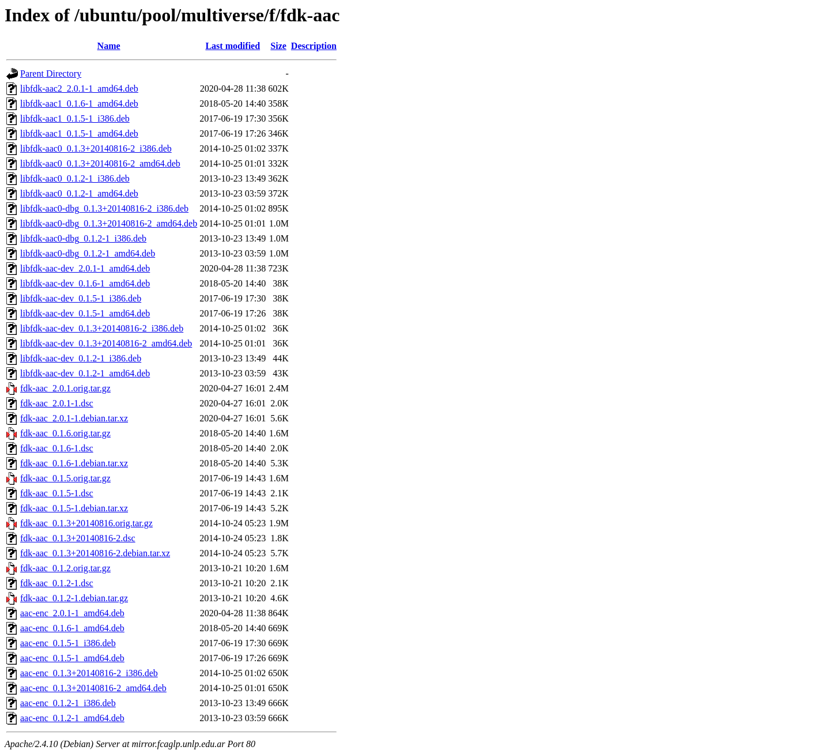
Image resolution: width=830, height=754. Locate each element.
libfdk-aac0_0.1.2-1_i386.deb (75, 178)
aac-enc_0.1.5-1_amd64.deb (72, 658)
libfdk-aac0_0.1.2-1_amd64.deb (79, 193)
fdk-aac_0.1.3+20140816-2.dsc (77, 538)
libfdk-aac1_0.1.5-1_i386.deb (75, 118)
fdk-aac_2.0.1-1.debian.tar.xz (74, 418)
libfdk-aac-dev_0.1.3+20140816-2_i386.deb (101, 328)
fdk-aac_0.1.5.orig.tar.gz (65, 478)
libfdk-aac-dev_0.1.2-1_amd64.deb (85, 373)
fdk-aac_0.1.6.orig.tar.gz (65, 433)
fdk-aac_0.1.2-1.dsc (56, 583)
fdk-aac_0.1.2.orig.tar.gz (65, 568)
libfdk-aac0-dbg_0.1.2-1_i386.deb (83, 238)
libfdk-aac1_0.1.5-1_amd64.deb (79, 133)
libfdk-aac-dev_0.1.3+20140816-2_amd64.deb (106, 343)
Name (108, 46)
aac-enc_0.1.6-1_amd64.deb (72, 628)
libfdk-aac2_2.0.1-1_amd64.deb (79, 88)
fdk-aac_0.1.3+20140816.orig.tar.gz (86, 523)
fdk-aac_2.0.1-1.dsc (56, 403)
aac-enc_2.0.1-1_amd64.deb (72, 613)
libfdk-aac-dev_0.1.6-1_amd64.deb (85, 283)
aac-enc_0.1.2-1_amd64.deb (72, 718)
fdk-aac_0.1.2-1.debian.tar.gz (74, 598)
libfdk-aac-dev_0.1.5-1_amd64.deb (85, 313)
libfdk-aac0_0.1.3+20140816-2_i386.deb (96, 148)
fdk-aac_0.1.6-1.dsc (56, 448)
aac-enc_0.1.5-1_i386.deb (68, 643)
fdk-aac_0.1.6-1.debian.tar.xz (74, 463)
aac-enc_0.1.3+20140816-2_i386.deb (89, 673)
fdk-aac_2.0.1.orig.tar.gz (65, 388)
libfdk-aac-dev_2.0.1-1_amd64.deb (85, 268)
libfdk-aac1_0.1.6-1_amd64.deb (79, 103)
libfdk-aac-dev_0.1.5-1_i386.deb (80, 298)
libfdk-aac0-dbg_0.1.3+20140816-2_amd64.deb (108, 223)
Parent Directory (50, 73)
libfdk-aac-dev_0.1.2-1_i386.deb (80, 358)
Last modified (232, 46)
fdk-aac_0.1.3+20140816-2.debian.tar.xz (95, 553)
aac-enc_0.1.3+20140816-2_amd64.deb (93, 688)
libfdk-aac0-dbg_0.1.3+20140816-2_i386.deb (104, 208)
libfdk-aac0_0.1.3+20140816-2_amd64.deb (100, 163)
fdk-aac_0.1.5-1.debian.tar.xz (74, 508)
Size (278, 46)
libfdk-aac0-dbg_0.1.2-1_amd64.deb (87, 253)
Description (314, 46)
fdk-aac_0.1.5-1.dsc (56, 493)
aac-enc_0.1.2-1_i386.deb (68, 703)
